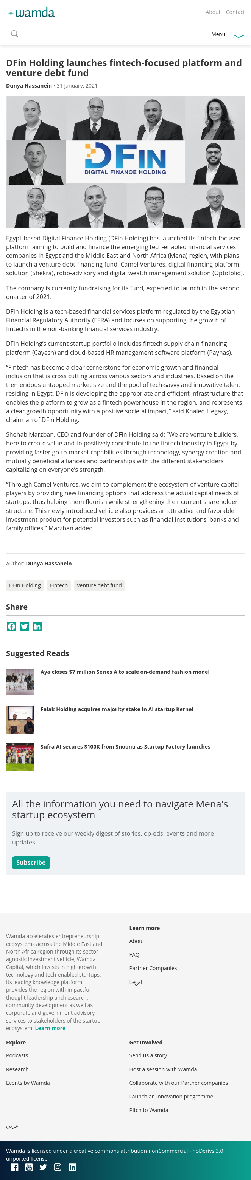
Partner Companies (153, 968)
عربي (238, 34)
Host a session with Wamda (163, 1069)
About (213, 11)
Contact (235, 11)
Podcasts (17, 1055)
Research (17, 1069)
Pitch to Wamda (148, 1110)
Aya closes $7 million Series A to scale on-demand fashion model (125, 671)
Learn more (50, 1028)
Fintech (59, 585)
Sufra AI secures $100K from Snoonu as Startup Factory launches (125, 746)
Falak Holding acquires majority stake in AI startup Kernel (117, 709)
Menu (218, 34)
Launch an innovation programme (171, 1096)
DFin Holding (25, 585)
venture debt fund (99, 585)
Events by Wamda (28, 1082)
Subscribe (30, 862)
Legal (135, 982)
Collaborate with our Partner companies (178, 1082)
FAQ (134, 954)
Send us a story (148, 1055)
